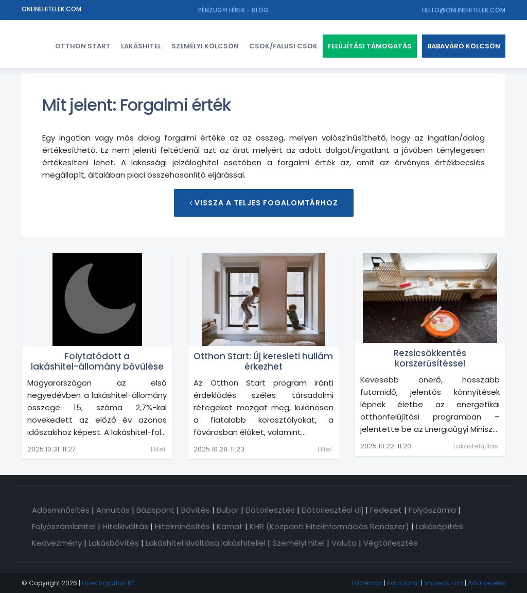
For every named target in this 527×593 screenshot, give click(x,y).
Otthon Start (83, 46)
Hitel (158, 449)
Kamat (230, 526)
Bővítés (195, 509)
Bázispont (155, 509)
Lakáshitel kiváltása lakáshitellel (206, 542)
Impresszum (443, 583)
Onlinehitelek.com (51, 9)
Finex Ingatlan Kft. (109, 583)
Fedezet (386, 509)
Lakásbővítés (114, 542)
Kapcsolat (403, 583)
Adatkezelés (486, 583)
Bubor (228, 509)
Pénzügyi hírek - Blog (233, 10)
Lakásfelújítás (475, 446)
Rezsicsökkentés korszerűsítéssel (430, 358)
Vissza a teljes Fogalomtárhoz (263, 203)
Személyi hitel (298, 542)
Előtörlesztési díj (332, 509)
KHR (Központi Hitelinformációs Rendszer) (329, 526)
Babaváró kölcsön (463, 46)
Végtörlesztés (390, 542)
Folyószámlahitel (64, 526)
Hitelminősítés (182, 526)
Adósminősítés (61, 509)
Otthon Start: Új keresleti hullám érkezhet (263, 361)
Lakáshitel (141, 46)
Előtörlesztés (270, 509)
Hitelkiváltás (125, 526)
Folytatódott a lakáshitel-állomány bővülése (97, 361)
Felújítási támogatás (370, 46)
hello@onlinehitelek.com (463, 10)
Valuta (344, 542)
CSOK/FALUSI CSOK (283, 46)
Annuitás (113, 509)
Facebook (367, 583)
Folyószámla (432, 509)
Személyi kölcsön (205, 46)
